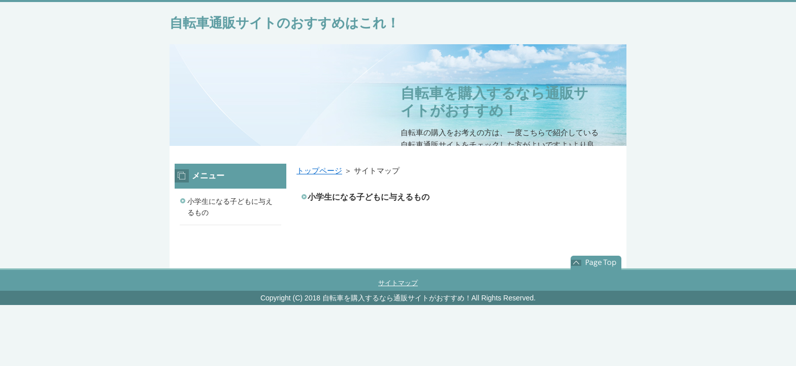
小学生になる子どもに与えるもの (368, 197)
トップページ (319, 170)
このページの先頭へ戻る (596, 263)
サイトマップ (398, 283)
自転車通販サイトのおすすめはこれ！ (285, 22)
